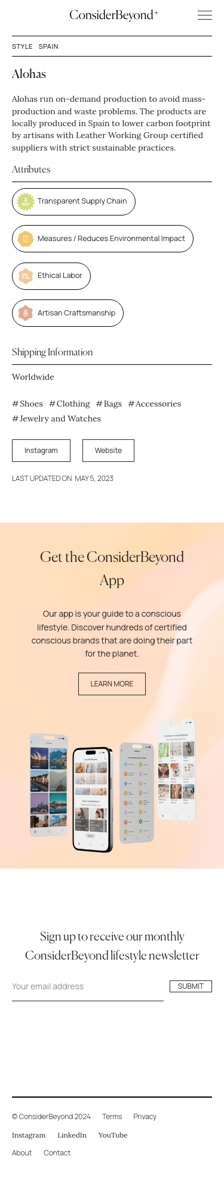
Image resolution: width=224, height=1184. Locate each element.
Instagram (41, 450)
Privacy (145, 1116)
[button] (199, 15)
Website (108, 450)
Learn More (112, 684)
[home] (111, 14)
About (22, 1153)
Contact (57, 1153)
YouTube (113, 1134)
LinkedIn (72, 1134)
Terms (112, 1116)
